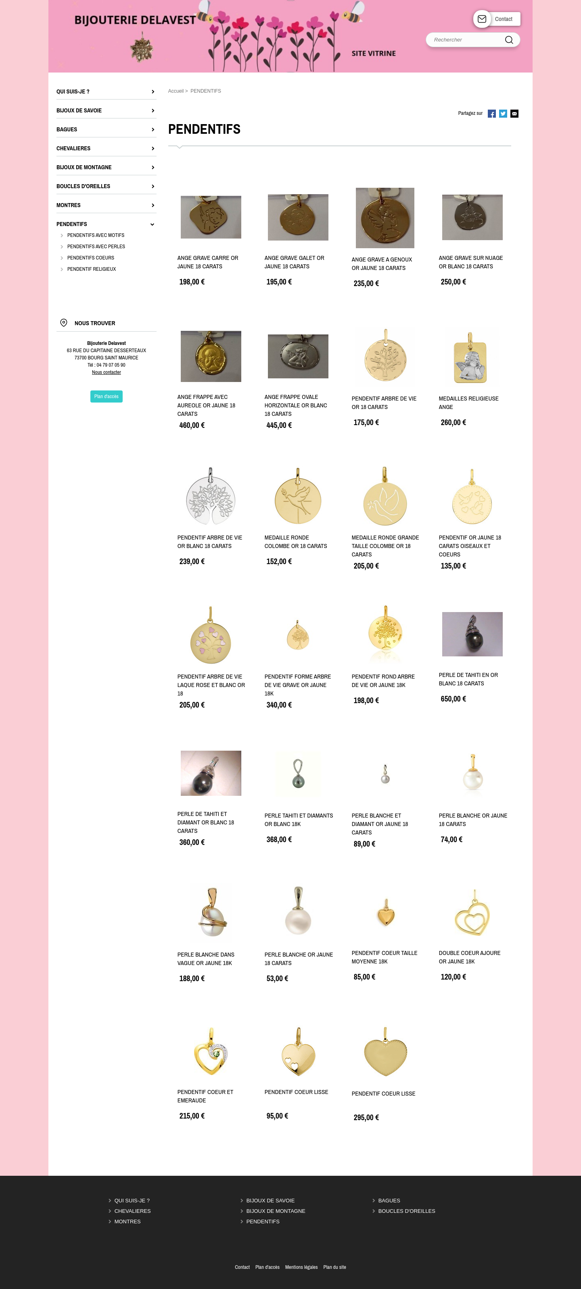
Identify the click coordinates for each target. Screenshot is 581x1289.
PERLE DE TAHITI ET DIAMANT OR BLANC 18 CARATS (206, 822)
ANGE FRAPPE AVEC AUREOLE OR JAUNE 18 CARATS (206, 405)
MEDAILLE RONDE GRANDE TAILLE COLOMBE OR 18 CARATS (385, 545)
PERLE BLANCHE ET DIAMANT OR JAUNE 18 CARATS (380, 824)
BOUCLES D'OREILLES (406, 1211)
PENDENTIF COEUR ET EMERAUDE (205, 1096)
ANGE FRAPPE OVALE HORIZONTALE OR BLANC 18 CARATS (296, 405)
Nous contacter (106, 372)
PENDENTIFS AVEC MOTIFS (95, 235)
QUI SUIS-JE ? (132, 1201)
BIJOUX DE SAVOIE (271, 1201)
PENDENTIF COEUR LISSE (296, 1092)
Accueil (176, 91)
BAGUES (389, 1201)
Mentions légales (301, 1267)
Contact (503, 19)
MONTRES (128, 1221)
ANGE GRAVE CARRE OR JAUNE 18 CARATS (208, 261)
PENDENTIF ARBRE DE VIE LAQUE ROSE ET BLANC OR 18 (211, 684)
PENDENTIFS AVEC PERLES (96, 246)
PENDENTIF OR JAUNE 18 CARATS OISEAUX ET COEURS (470, 545)
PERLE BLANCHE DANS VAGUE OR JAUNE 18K (206, 958)
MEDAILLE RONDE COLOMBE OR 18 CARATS (296, 541)
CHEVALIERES (133, 1211)
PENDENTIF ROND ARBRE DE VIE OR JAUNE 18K (383, 680)
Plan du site (335, 1267)
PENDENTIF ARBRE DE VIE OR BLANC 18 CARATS (210, 541)
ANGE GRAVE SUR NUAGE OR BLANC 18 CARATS (471, 261)
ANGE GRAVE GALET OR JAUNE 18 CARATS (294, 261)
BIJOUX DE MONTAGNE (276, 1211)
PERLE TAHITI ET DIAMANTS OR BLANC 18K (299, 819)
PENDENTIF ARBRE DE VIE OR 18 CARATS (384, 402)
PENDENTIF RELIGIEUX (91, 269)
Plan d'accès (267, 1267)
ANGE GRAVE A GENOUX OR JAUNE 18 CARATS (382, 263)
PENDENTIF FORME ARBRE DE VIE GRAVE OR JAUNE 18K (298, 684)
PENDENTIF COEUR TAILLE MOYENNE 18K (385, 957)
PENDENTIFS (263, 1221)
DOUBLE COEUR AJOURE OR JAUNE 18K (470, 957)
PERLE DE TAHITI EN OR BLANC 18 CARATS (468, 678)
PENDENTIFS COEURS (90, 257)
